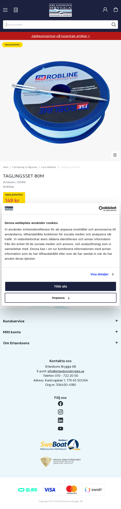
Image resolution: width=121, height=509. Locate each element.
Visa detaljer (99, 274)
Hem (5, 167)
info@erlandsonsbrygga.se (66, 371)
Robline (8, 186)
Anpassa (61, 297)
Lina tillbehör (48, 167)
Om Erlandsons (16, 343)
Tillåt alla (60, 286)
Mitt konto (12, 332)
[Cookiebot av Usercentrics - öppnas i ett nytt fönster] (98, 208)
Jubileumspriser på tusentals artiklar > (60, 36)
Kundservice (14, 321)
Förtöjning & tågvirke (25, 167)
